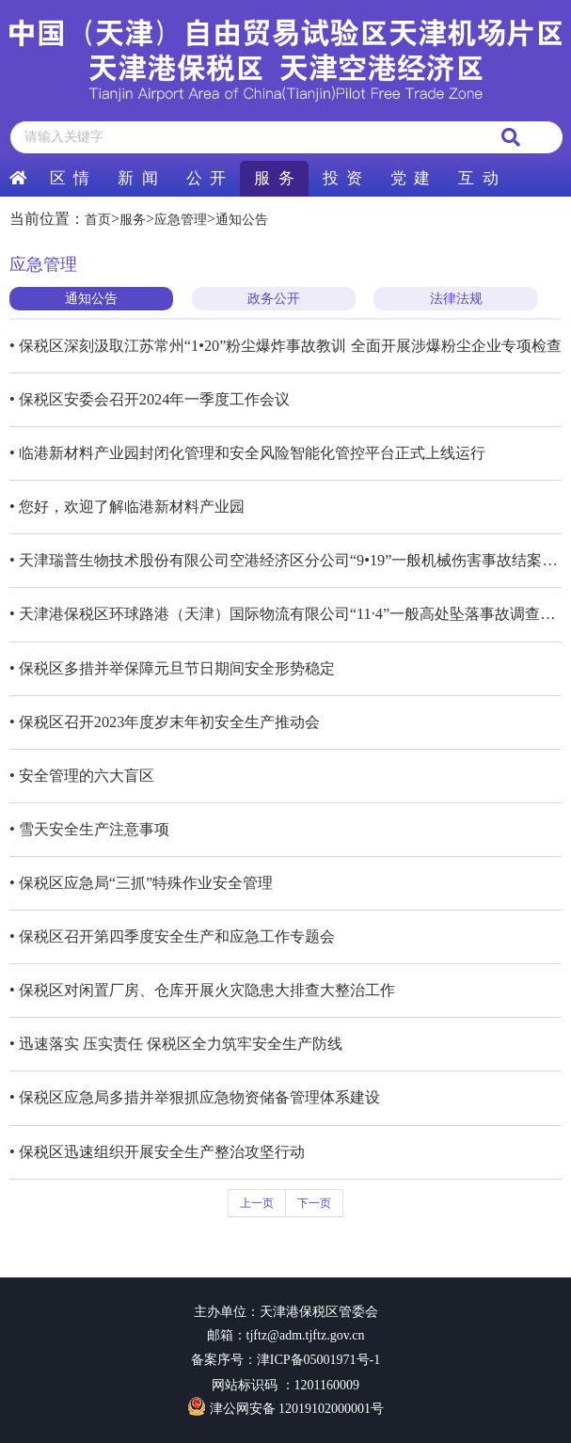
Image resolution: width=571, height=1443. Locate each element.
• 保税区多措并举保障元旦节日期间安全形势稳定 (172, 668)
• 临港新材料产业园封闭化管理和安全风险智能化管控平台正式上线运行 (247, 453)
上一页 (257, 1203)
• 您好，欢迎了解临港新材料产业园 (127, 506)
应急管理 (180, 220)
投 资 (342, 178)
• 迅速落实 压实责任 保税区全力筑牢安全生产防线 (175, 1044)
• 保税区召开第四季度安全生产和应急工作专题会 (172, 936)
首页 (98, 220)
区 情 (69, 178)
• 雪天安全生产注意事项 (89, 829)
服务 (132, 220)
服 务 (273, 178)
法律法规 (456, 299)
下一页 (314, 1203)
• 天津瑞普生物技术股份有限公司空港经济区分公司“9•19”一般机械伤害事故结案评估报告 (285, 560)
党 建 (410, 178)
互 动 (478, 178)
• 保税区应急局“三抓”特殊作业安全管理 (141, 883)
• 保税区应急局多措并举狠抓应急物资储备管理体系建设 (194, 1097)
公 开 (206, 178)
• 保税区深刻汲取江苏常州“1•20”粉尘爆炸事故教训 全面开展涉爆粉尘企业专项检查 (285, 346)
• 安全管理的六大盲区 (81, 776)
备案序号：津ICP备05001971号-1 (285, 1360)
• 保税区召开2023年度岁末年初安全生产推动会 (164, 722)
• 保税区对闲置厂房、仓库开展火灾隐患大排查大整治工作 (202, 990)
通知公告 (241, 220)
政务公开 (273, 299)
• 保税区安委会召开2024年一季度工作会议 (149, 399)
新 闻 (137, 178)
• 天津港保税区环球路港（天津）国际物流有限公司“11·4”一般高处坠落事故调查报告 (285, 614)
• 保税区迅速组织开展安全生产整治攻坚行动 (157, 1152)
